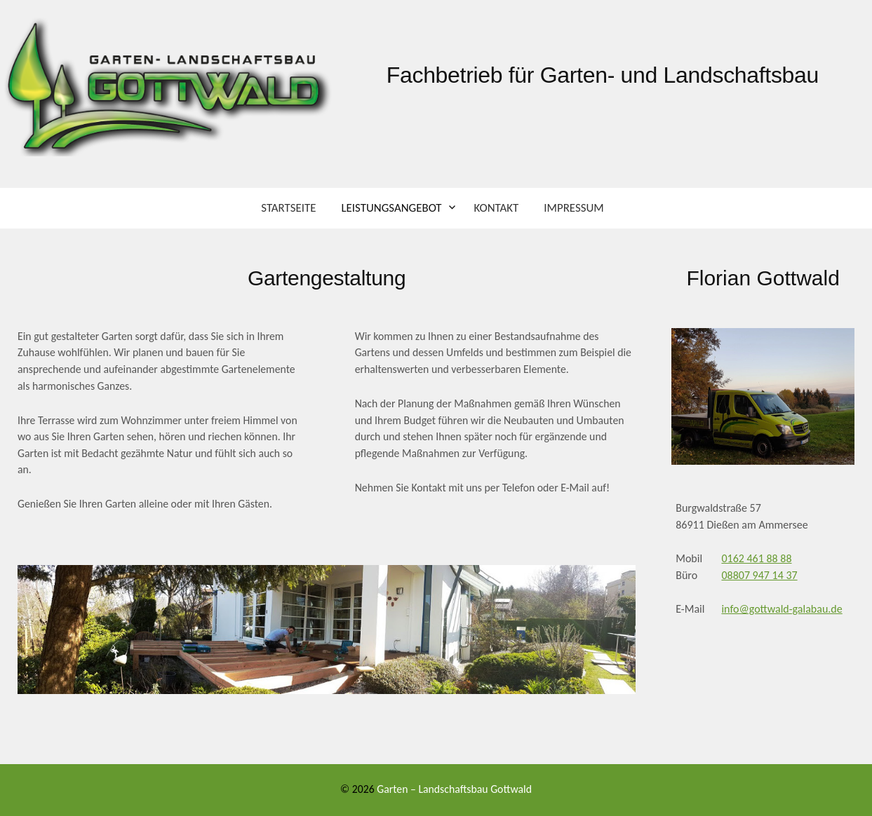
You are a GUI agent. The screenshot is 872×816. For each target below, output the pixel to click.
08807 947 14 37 (759, 575)
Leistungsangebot (391, 207)
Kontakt (496, 207)
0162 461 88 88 (756, 558)
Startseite (288, 207)
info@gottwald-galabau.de (781, 609)
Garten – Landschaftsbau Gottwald (454, 789)
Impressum (573, 207)
